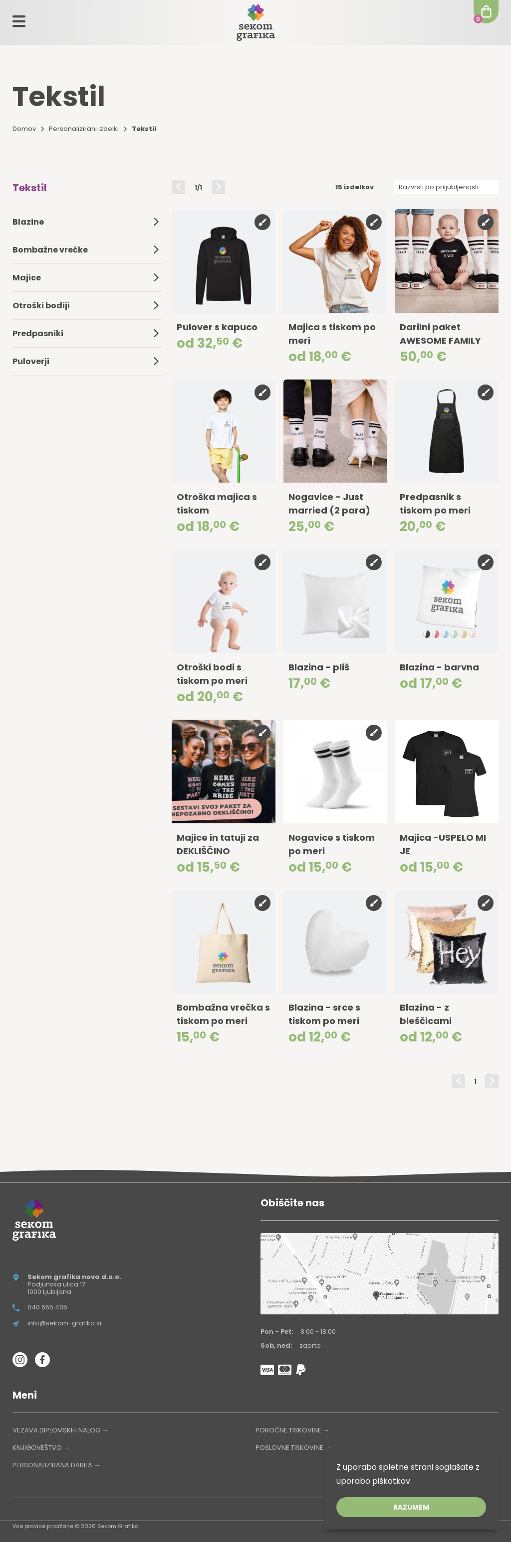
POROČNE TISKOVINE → (292, 1430)
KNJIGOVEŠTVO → (41, 1447)
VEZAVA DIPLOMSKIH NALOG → (60, 1430)
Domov (24, 128)
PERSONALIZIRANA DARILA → (56, 1465)
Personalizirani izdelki (84, 128)
